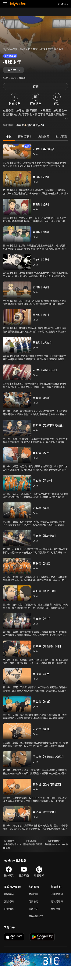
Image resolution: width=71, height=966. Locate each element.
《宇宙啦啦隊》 (11, 844)
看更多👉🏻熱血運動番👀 (30, 125)
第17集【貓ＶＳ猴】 (45, 591)
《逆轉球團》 (32, 840)
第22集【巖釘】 (42, 729)
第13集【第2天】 (43, 480)
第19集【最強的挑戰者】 (47, 646)
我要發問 (33, 901)
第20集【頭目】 (42, 674)
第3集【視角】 (41, 204)
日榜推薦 (9, 909)
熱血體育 (33, 49)
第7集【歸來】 (41, 315)
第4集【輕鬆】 (41, 232)
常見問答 (33, 894)
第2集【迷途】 (41, 177)
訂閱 (35, 86)
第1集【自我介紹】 (44, 149)
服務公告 (33, 909)
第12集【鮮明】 (42, 453)
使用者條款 (57, 894)
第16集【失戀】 (42, 563)
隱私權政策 (57, 901)
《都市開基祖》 (55, 840)
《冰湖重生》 (10, 840)
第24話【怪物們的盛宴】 (47, 784)
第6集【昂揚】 (41, 287)
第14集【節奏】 (42, 508)
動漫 (22, 49)
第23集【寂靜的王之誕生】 (49, 756)
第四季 (12, 70)
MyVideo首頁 (10, 49)
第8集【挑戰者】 (43, 342)
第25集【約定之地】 (45, 812)
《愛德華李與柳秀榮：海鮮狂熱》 (39, 844)
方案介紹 (9, 894)
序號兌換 (63, 3)
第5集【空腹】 (41, 259)
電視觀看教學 (35, 916)
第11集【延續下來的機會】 (49, 425)
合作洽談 (56, 909)
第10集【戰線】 (42, 398)
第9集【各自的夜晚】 (45, 370)
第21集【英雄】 (42, 701)
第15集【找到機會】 (45, 536)
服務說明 (9, 901)
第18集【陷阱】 (42, 619)
